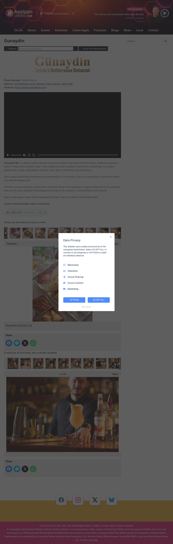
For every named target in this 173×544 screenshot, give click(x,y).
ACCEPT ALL (99, 300)
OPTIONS (74, 300)
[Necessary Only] (111, 236)
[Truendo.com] (86, 307)
